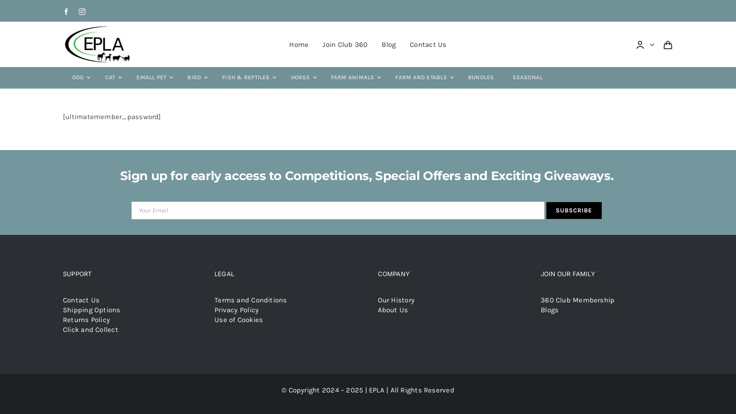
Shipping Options (92, 310)
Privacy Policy (237, 310)
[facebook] (66, 11)
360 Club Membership (577, 300)
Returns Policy (86, 320)
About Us (393, 310)
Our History (396, 300)
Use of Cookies (239, 320)
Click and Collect (90, 329)
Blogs (550, 310)
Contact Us (81, 300)
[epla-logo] (99, 27)
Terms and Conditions (251, 300)
